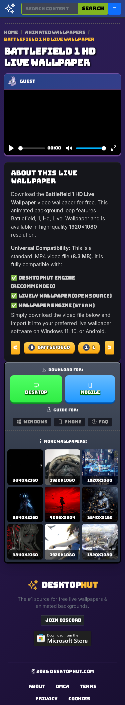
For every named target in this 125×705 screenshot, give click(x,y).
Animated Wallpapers (55, 32)
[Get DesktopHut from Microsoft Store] (62, 638)
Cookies (79, 699)
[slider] (31, 148)
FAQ (100, 422)
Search (93, 8)
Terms (88, 686)
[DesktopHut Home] (10, 8)
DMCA (62, 686)
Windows (32, 422)
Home (11, 32)
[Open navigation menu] (114, 9)
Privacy (46, 699)
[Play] (11, 148)
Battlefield (49, 347)
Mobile (90, 389)
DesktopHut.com (72, 671)
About (37, 686)
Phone (70, 422)
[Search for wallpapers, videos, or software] (49, 9)
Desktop (36, 389)
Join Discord (63, 620)
